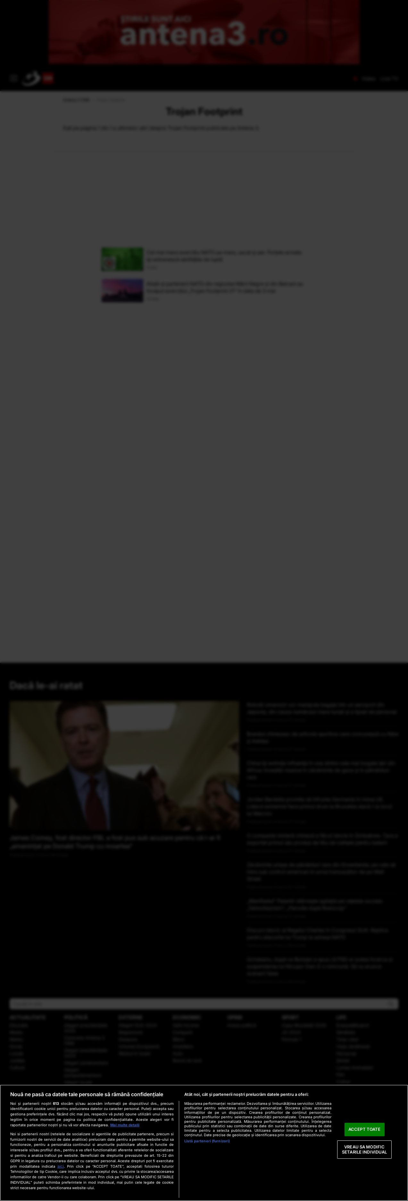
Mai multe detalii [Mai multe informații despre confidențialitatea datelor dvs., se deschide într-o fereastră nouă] (124, 1125)
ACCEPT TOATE (364, 1129)
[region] (204, 1143)
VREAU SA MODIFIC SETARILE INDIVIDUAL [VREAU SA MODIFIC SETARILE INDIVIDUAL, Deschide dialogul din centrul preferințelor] (364, 1149)
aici (60, 1166)
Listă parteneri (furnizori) (207, 1141)
